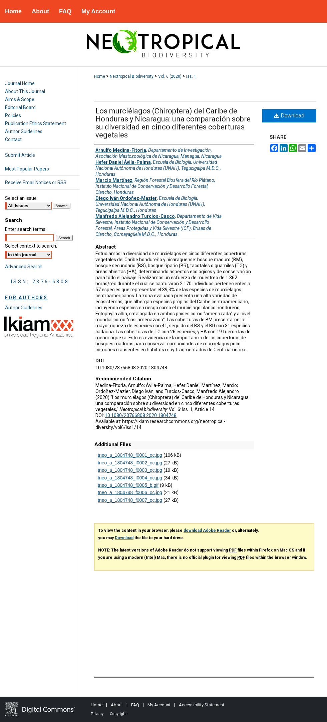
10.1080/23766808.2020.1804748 (141, 415)
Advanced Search (23, 266)
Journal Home (20, 83)
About (117, 704)
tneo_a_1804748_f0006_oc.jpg (130, 492)
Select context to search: (31, 246)
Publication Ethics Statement (35, 123)
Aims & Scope (19, 99)
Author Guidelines (23, 131)
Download (289, 115)
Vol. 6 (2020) (170, 76)
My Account (159, 704)
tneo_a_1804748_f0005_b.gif (128, 485)
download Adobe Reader (207, 530)
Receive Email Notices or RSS (35, 182)
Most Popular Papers (27, 168)
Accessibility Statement (201, 704)
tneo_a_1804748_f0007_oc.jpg (130, 500)
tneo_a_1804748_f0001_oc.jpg (130, 455)
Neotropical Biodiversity (131, 76)
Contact (13, 139)
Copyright (118, 714)
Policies (13, 115)
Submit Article (20, 155)
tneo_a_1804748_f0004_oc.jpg (130, 477)
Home (99, 76)
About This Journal (25, 91)
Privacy (97, 714)
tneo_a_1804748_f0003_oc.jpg (130, 470)
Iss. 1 (191, 76)
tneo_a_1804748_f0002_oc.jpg (130, 462)
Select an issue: (21, 198)
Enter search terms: (25, 229)
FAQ (135, 704)
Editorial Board (20, 107)
